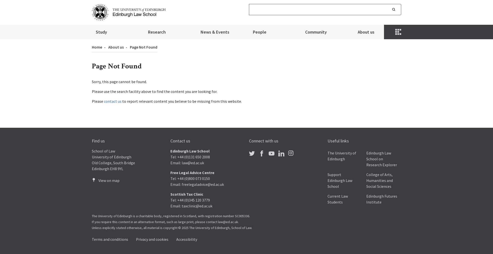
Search (393, 9)
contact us (113, 101)
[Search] (318, 9)
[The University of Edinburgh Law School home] (128, 11)
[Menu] (399, 32)
